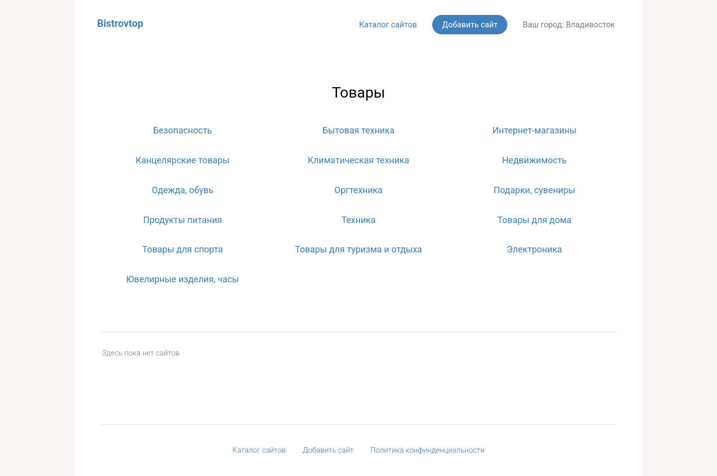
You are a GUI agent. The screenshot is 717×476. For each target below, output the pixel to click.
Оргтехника (359, 190)
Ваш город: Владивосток (569, 24)
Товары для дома (534, 220)
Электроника (534, 249)
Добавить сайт (469, 24)
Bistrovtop (120, 23)
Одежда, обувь (183, 190)
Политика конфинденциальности (427, 450)
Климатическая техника (358, 160)
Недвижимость (534, 160)
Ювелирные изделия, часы (182, 279)
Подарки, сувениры (534, 190)
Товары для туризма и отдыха (358, 249)
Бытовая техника (358, 130)
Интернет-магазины (534, 130)
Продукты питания (182, 220)
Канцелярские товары (182, 160)
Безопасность (182, 130)
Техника (359, 220)
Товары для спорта (182, 249)
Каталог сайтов (388, 24)
